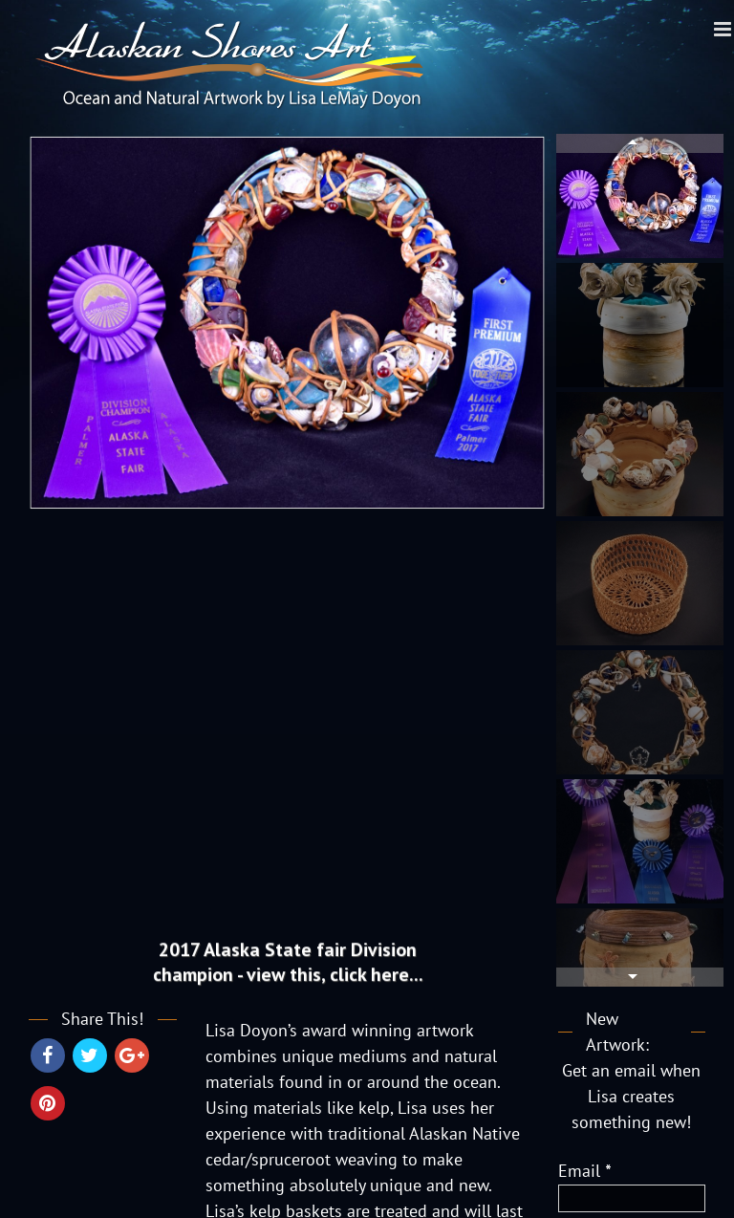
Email (585, 1171)
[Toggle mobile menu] (724, 29)
